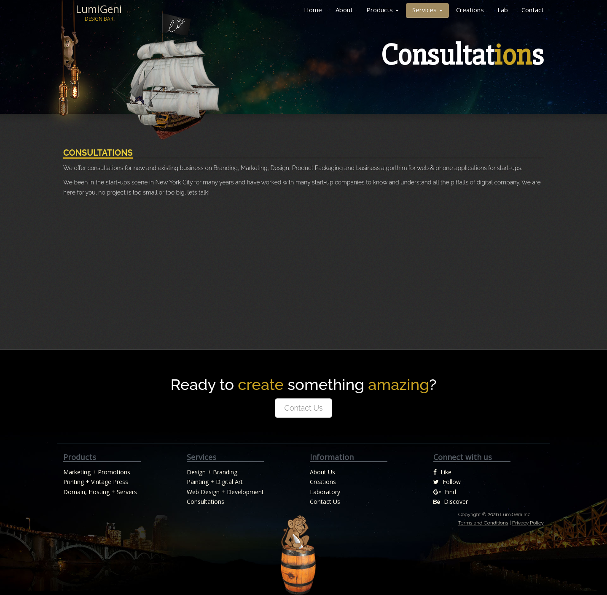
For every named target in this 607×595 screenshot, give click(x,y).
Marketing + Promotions (96, 472)
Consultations (205, 502)
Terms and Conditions (483, 523)
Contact (532, 9)
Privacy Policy (528, 523)
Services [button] (427, 9)
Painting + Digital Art (215, 482)
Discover (450, 502)
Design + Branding (212, 472)
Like (442, 472)
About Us (322, 472)
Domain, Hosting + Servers (100, 492)
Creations (470, 9)
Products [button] (382, 9)
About (344, 9)
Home (313, 9)
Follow (447, 482)
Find (444, 492)
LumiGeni (99, 12)
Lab (502, 9)
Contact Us (304, 407)
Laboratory (325, 492)
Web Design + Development (225, 492)
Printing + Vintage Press (95, 482)
